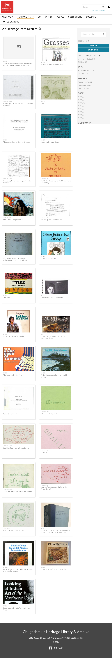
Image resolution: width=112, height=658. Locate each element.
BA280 (43, 567)
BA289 (5, 61)
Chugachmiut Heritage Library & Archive (56, 632)
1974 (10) (81, 103)
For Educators (10, 22)
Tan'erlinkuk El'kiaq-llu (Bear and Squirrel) (17, 491)
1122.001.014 (45, 485)
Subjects (91, 17)
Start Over (93, 50)
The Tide (6, 297)
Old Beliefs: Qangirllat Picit (12, 220)
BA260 (43, 528)
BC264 (43, 256)
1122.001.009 (7, 446)
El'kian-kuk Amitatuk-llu (49, 414)
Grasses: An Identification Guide (52, 64)
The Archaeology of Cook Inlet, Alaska (16, 142)
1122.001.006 (7, 489)
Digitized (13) (82, 62)
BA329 (43, 140)
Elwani (43, 103)
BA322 (5, 373)
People (60, 17)
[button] (96, 45)
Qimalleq (44, 453)
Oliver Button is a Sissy (49, 258)
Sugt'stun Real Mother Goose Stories (16, 448)
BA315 (5, 606)
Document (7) (83, 73)
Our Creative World (85, 82)
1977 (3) (81, 112)
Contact (58, 648)
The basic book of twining (12, 375)
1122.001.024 (45, 179)
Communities (45, 17)
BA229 (43, 62)
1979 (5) (81, 118)
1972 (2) (81, 100)
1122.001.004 (45, 412)
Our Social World (84, 88)
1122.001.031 (45, 217)
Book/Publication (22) (86, 70)
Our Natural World (84, 85)
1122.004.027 (7, 101)
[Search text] (91, 7)
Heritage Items (25, 17)
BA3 (42, 334)
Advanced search (98, 11)
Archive (7, 17)
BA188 (43, 373)
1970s (93, 45)
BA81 (5, 334)
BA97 (42, 295)
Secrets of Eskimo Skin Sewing (13, 336)
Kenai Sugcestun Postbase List (51, 220)
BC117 (5, 295)
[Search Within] (93, 34)
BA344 (43, 101)
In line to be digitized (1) (86, 59)
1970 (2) (81, 97)
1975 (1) (81, 106)
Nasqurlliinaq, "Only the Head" (14, 530)
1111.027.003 (7, 217)
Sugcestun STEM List (10, 414)
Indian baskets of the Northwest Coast (54, 569)
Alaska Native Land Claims (50, 142)
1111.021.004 (7, 179)
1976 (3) (81, 109)
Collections (75, 17)
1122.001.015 (7, 528)
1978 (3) (81, 115)
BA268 (5, 567)
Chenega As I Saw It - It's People (52, 297)
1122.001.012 (45, 450)
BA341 (5, 140)
